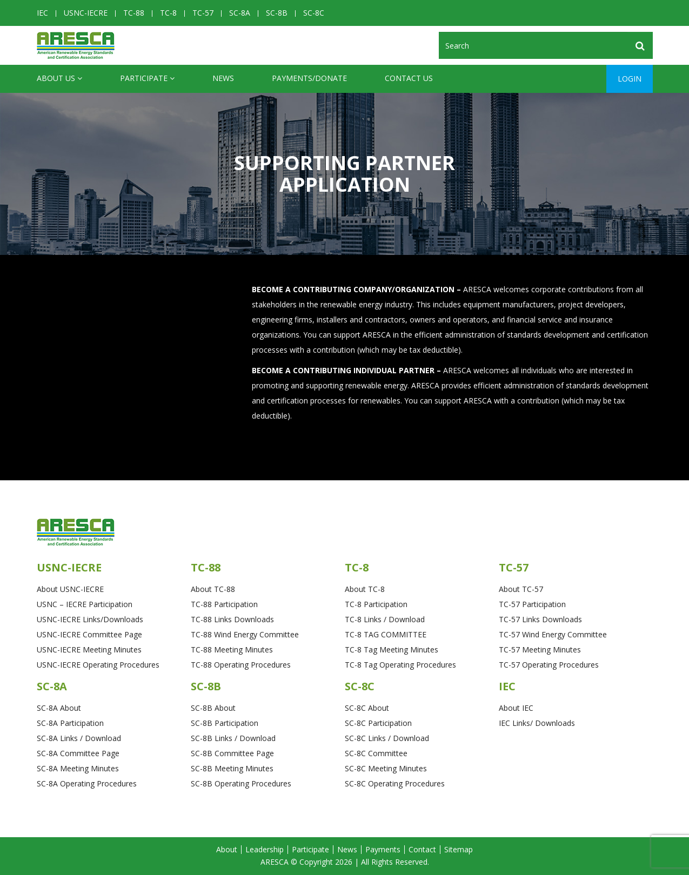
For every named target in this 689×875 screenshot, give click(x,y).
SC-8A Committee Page (78, 753)
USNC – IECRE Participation (84, 604)
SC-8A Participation (70, 723)
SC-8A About (59, 708)
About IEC (516, 708)
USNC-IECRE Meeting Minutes (89, 649)
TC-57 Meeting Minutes (540, 649)
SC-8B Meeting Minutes (232, 768)
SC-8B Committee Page (232, 753)
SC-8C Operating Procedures (395, 783)
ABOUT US (59, 78)
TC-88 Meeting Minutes (232, 649)
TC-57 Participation (532, 604)
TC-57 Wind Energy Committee (553, 634)
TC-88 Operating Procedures (241, 664)
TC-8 (168, 13)
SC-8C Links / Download (387, 738)
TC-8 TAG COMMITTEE (385, 634)
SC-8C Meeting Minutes (386, 768)
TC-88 (133, 13)
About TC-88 (213, 589)
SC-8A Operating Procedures (87, 783)
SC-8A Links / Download (79, 738)
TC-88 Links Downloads (232, 619)
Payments (382, 849)
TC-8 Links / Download (385, 619)
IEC (42, 13)
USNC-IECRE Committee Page (89, 634)
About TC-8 (365, 589)
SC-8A (239, 13)
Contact (422, 849)
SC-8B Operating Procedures (241, 783)
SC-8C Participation (378, 723)
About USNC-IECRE (70, 589)
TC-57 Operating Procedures (549, 664)
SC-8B (276, 13)
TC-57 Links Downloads (540, 619)
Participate (147, 78)
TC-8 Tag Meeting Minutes (391, 649)
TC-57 (202, 13)
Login (629, 78)
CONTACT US (409, 78)
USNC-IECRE (86, 13)
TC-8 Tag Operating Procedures (400, 664)
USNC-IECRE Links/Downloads (90, 619)
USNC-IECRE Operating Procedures (98, 664)
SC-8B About (213, 708)
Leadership (264, 849)
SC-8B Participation (224, 723)
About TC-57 (521, 589)
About (226, 849)
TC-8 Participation (376, 604)
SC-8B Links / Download (233, 738)
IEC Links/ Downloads (537, 723)
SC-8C (313, 13)
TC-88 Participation (224, 604)
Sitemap (458, 849)
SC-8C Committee (376, 753)
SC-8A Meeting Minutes (78, 768)
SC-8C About (367, 708)
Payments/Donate (309, 78)
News (223, 78)
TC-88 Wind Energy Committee (245, 634)
